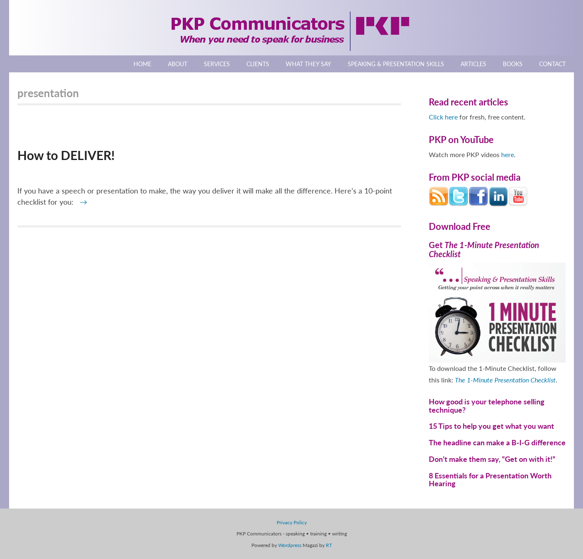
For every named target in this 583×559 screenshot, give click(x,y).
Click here (443, 117)
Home (142, 63)
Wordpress (289, 545)
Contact (552, 63)
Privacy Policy (292, 522)
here (507, 154)
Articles (473, 63)
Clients (257, 63)
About (177, 63)
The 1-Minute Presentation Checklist (505, 380)
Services (217, 63)
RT (329, 545)
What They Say (308, 63)
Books (513, 63)
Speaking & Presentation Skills (396, 63)
